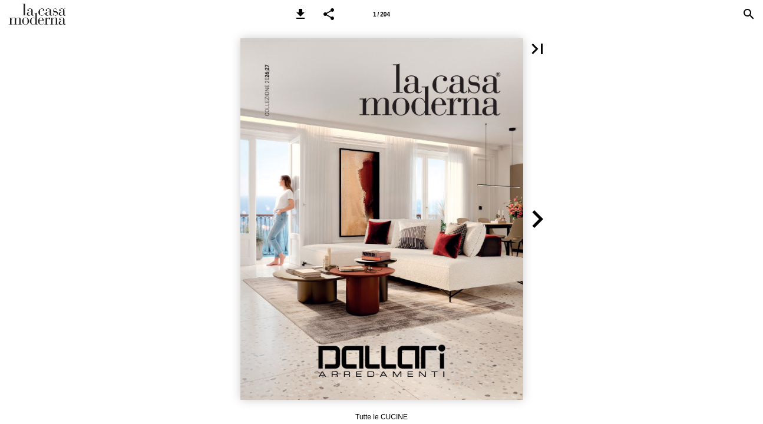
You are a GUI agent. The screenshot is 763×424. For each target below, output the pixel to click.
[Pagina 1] (381, 14)
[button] (300, 14)
